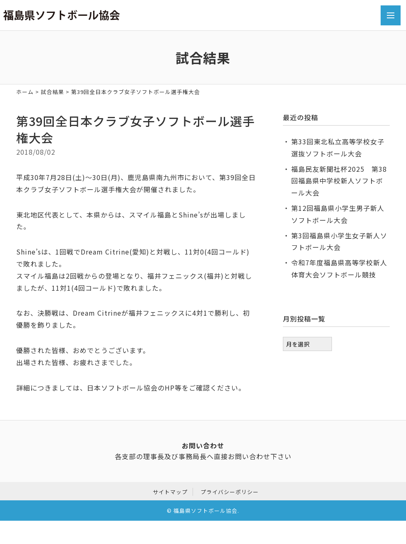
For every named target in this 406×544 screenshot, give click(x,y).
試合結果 (52, 92)
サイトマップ (170, 492)
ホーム (25, 92)
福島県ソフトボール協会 (205, 510)
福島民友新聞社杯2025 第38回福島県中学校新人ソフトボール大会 (339, 181)
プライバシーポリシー (230, 492)
